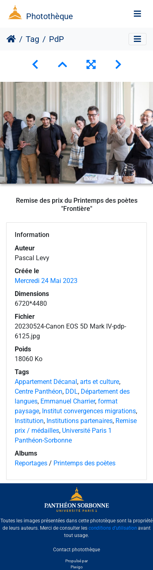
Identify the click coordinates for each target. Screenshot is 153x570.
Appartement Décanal (46, 382)
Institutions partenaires (80, 421)
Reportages (31, 463)
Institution (29, 421)
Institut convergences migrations (89, 411)
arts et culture (99, 382)
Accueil (11, 39)
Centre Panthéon (38, 391)
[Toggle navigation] (137, 14)
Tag (32, 39)
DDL (71, 391)
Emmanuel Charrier (67, 401)
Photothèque (49, 16)
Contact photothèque (76, 549)
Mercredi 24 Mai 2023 (46, 281)
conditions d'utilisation (113, 528)
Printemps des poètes (84, 463)
